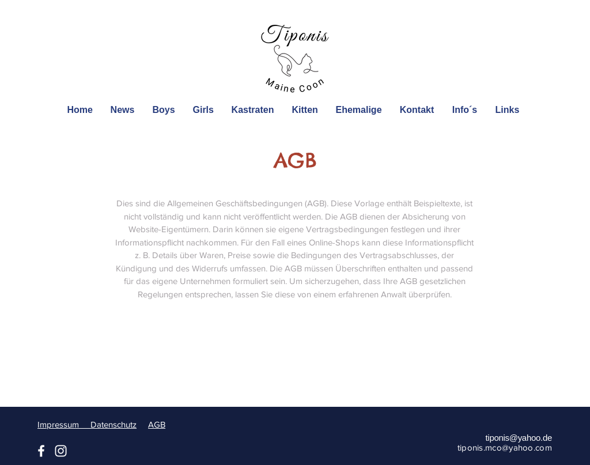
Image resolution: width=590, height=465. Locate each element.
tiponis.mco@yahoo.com (504, 447)
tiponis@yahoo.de (518, 438)
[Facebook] (41, 451)
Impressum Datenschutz (87, 424)
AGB (156, 424)
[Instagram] (61, 451)
